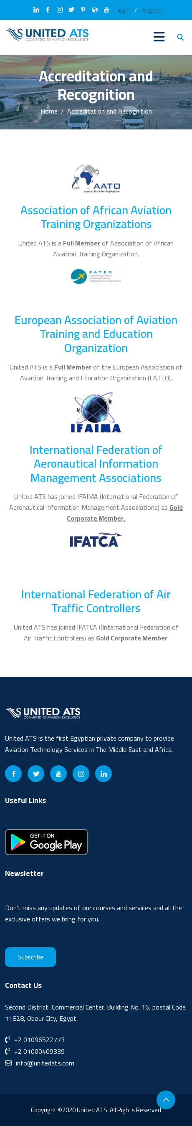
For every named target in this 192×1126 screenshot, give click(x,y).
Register (152, 10)
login (124, 10)
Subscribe (30, 957)
